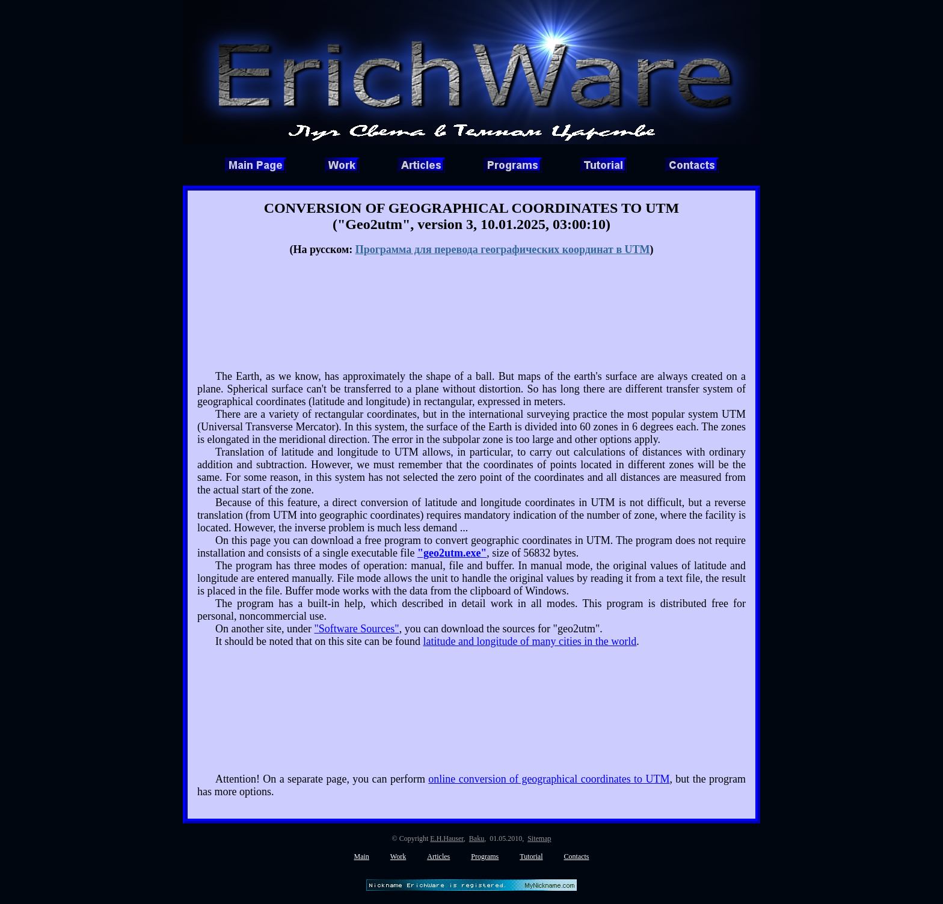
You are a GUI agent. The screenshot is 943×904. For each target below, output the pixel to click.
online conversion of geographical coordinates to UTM (548, 779)
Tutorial (531, 856)
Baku (476, 838)
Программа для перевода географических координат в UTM (502, 249)
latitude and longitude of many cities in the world (529, 641)
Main (361, 856)
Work (398, 856)
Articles (438, 856)
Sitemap (539, 838)
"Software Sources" (356, 629)
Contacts (576, 856)
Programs (485, 856)
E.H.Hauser (447, 838)
